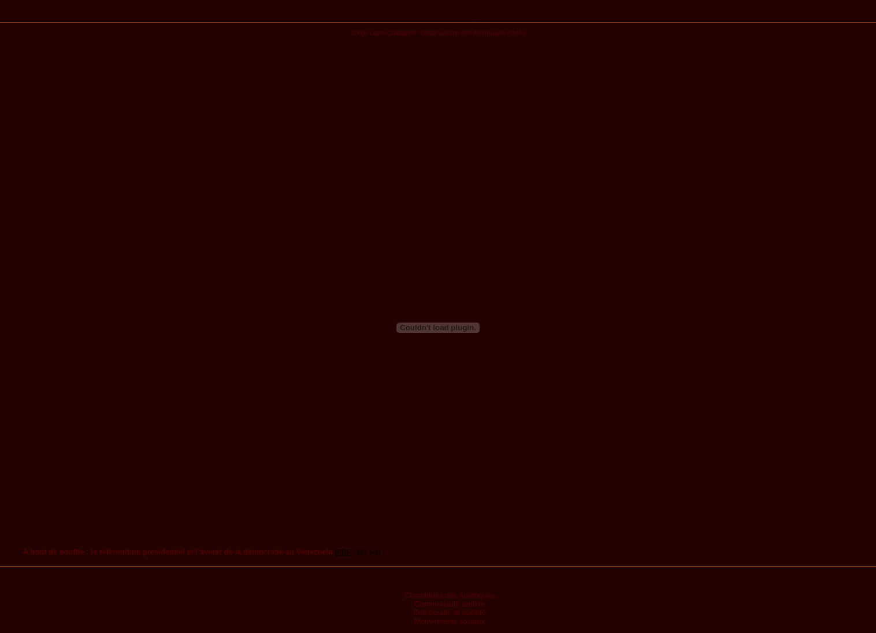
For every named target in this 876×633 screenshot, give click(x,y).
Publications (438, 15)
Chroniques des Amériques (449, 595)
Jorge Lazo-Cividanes (383, 32)
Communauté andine (450, 603)
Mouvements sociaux (449, 621)
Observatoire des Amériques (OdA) (472, 32)
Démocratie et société (449, 612)
